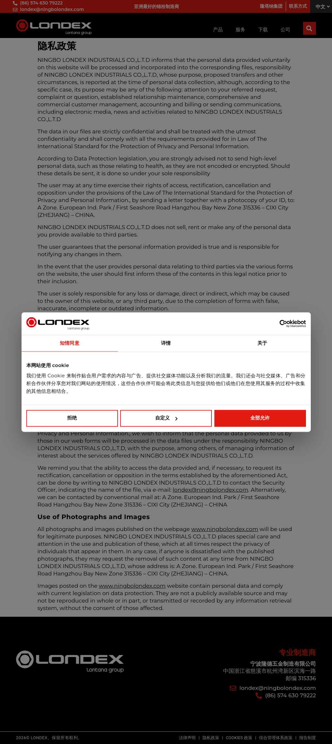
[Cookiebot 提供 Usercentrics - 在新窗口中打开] (278, 323)
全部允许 (260, 418)
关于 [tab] (262, 343)
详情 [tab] (166, 343)
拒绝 (72, 418)
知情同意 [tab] (69, 343)
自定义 (166, 418)
